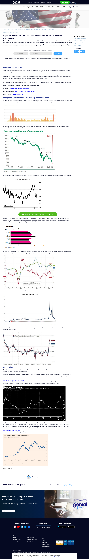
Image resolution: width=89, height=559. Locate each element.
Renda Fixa (28, 7)
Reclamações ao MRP (46, 545)
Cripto (36, 6)
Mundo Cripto (77, 45)
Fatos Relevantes (30, 536)
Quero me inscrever (8, 510)
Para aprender (36, 2)
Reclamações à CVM (45, 543)
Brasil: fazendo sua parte (80, 38)
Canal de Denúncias (16, 543)
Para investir (43, 2)
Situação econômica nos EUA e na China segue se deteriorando (79, 42)
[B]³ (43, 534)
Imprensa (14, 536)
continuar (57, 53)
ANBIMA (43, 539)
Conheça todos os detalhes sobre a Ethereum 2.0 (14, 379)
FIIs (32, 6)
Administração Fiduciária (32, 538)
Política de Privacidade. (55, 557)
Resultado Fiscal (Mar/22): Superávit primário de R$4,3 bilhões (17, 80)
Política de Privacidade (43, 57)
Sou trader (49, 2)
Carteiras (41, 6)
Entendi (72, 556)
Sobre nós (30, 2)
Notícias (53, 6)
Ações (23, 6)
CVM (43, 537)
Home (5, 29)
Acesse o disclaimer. (8, 467)
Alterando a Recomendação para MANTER (19, 87)
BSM (43, 536)
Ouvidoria (29, 534)
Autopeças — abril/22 (18, 93)
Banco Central (44, 541)
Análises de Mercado (12, 29)
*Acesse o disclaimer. (17, 549)
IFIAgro (64, 6)
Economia (48, 6)
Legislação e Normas (31, 540)
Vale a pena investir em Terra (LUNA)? (12, 429)
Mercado (59, 6)
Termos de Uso (15, 540)
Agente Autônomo (16, 534)
